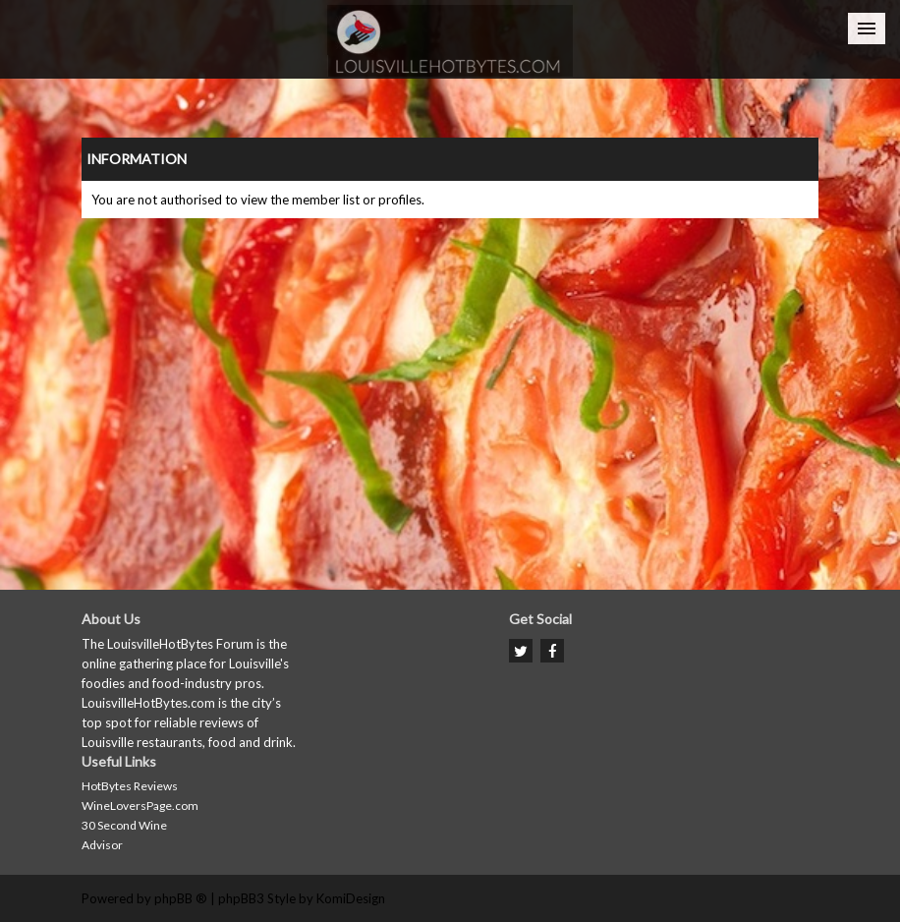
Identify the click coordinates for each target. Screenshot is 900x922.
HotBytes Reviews (130, 785)
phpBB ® (180, 898)
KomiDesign (350, 898)
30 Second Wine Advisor (124, 835)
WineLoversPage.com (140, 805)
